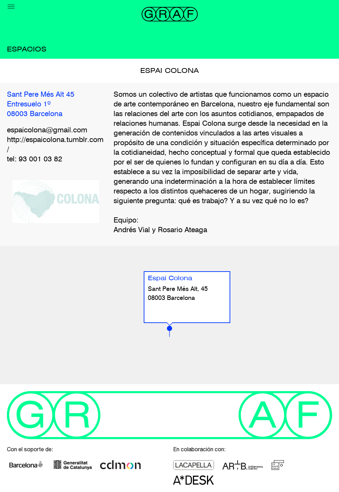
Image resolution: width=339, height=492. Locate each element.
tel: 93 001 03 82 (34, 159)
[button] (169, 331)
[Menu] (11, 6)
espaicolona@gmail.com (47, 130)
